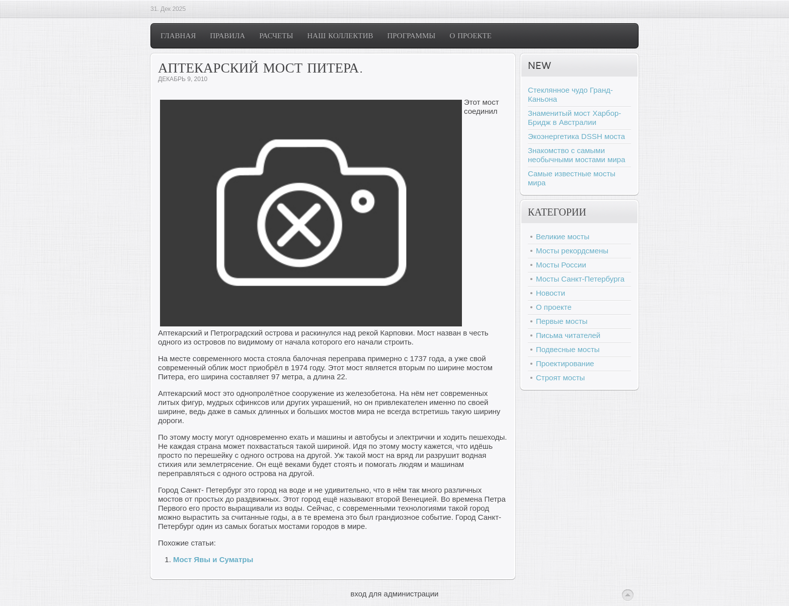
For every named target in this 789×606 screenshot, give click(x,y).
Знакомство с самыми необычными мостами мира (576, 155)
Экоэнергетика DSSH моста (576, 136)
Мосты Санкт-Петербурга (580, 279)
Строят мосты (560, 377)
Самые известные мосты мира (571, 178)
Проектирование (565, 363)
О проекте (554, 307)
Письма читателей (568, 335)
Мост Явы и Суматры (213, 559)
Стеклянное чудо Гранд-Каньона (570, 94)
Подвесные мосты (568, 349)
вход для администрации (395, 593)
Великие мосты (562, 236)
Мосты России (561, 264)
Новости (550, 293)
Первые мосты (562, 321)
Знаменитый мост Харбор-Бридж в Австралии (574, 117)
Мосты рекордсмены (572, 250)
